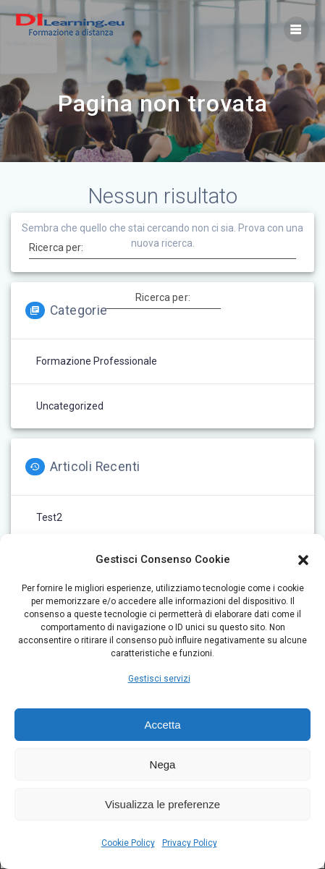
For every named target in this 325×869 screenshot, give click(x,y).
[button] (303, 560)
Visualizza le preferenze (162, 804)
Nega (163, 764)
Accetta (162, 724)
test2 (49, 517)
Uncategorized (70, 406)
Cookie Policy (128, 843)
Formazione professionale (96, 361)
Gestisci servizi (159, 679)
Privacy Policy (189, 843)
